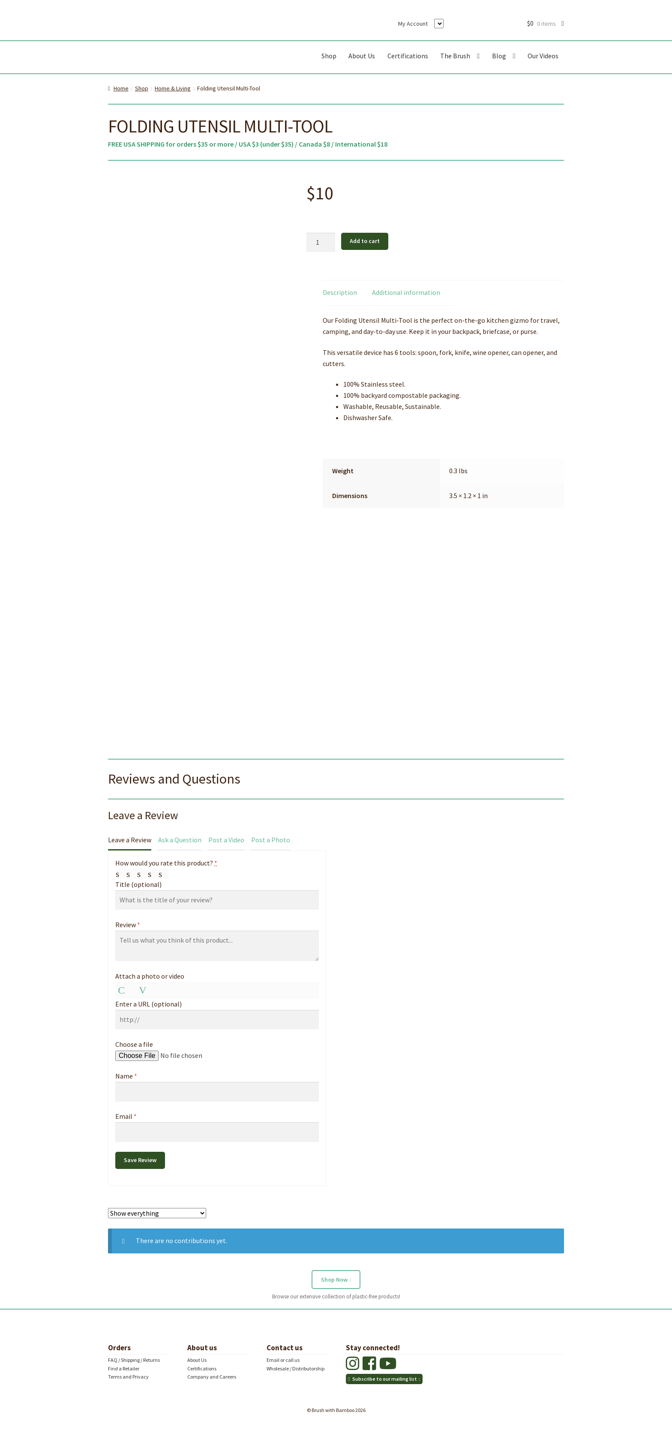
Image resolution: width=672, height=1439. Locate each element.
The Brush (455, 55)
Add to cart (365, 241)
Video (144, 990)
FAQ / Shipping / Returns (134, 1360)
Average (142, 874)
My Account (413, 23)
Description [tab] (340, 292)
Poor (121, 874)
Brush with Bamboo (176, 58)
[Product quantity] (321, 242)
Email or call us (283, 1360)
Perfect (164, 874)
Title (138, 884)
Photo (123, 990)
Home (121, 88)
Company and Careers (211, 1376)
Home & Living (173, 88)
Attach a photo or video (149, 976)
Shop (328, 55)
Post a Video (226, 839)
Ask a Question (179, 839)
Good (153, 874)
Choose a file (134, 1044)
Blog (499, 55)
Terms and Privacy (128, 1376)
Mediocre (131, 874)
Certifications (407, 55)
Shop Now (334, 1279)
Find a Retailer (123, 1368)
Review (127, 924)
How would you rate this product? (166, 863)
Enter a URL (148, 1004)
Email (126, 1116)
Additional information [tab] (406, 292)
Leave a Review (129, 839)
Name (126, 1076)
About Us (361, 55)
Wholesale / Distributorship (295, 1368)
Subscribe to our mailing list (384, 1379)
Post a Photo (270, 839)
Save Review (140, 1160)
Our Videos (543, 55)
